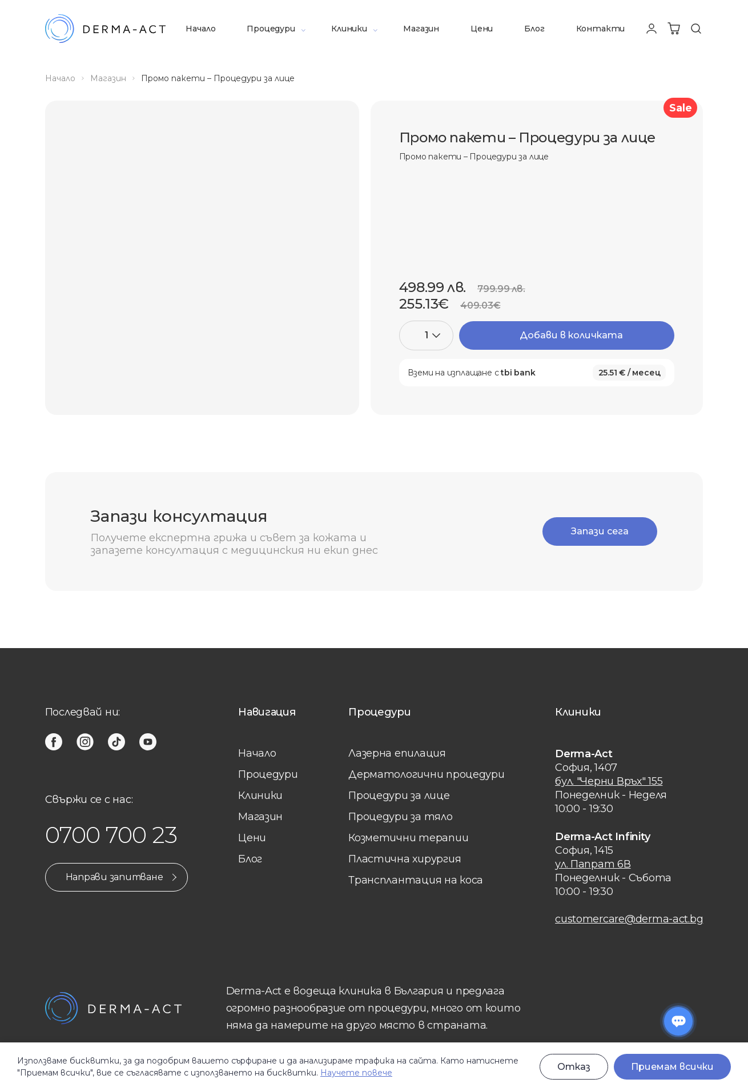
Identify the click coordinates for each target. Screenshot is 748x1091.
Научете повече (356, 1073)
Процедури (271, 28)
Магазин (421, 28)
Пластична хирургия (404, 859)
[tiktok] (116, 741)
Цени (481, 28)
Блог (534, 28)
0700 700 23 (111, 835)
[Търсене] (696, 28)
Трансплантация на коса (415, 880)
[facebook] (53, 741)
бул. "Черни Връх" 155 (608, 781)
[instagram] (85, 741)
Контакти (600, 28)
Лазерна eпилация (397, 753)
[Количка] (674, 28)
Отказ (573, 1066)
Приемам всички (672, 1066)
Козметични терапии (408, 838)
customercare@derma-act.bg (629, 919)
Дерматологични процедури (426, 774)
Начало (200, 28)
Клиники (349, 28)
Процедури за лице (398, 795)
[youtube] (147, 741)
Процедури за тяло (400, 816)
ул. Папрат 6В (593, 864)
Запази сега (600, 531)
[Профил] (651, 28)
